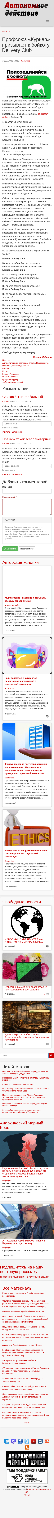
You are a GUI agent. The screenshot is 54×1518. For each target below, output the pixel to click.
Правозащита (42, 363)
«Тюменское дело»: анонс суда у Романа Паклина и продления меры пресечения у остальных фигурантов (25, 1371)
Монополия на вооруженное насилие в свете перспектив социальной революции (26, 853)
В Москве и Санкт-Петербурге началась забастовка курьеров (25, 1079)
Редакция (25, 61)
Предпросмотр (27, 549)
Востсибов (9, 688)
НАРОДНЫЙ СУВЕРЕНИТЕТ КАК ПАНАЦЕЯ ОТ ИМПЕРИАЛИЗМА (24, 941)
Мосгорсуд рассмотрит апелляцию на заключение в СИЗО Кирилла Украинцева (25, 1089)
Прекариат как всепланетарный (26, 439)
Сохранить (10, 549)
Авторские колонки (20, 562)
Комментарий (9, 497)
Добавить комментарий (12, 382)
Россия (5, 368)
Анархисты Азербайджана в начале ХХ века (22, 1345)
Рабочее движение (20, 366)
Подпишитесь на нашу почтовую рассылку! (21, 1269)
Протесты (6, 366)
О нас (26, 1495)
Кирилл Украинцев (10, 374)
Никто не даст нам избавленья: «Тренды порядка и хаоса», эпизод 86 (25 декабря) (25, 1072)
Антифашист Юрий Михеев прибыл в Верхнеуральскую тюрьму (24, 1242)
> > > (27, 1423)
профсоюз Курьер (10, 379)
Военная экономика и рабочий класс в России (23, 1311)
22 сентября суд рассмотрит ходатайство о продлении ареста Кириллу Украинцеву (21, 1111)
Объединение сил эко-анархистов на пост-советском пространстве (26, 988)
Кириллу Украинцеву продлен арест (18, 1084)
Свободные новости (21, 902)
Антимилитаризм (10, 363)
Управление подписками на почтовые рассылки (24, 1277)
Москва (5, 371)
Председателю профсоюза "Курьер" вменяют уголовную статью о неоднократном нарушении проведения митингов (23, 1097)
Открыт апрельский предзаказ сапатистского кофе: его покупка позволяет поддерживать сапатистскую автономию (25, 1337)
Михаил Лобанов (42, 357)
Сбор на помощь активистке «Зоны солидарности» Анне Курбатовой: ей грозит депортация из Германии (25, 1397)
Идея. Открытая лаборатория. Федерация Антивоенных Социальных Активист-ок (27, 1037)
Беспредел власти (27, 363)
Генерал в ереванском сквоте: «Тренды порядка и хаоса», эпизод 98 (24, 1105)
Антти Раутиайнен (13, 605)
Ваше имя (7, 487)
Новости (6, 31)
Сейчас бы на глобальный (22, 397)
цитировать (17, 432)
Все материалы (17, 1288)
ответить (6, 432)
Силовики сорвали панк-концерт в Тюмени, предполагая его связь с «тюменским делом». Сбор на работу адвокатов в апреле (25, 1415)
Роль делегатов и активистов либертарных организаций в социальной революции (21, 681)
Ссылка (5, 401)
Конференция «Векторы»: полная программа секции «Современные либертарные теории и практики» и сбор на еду (23, 1353)
